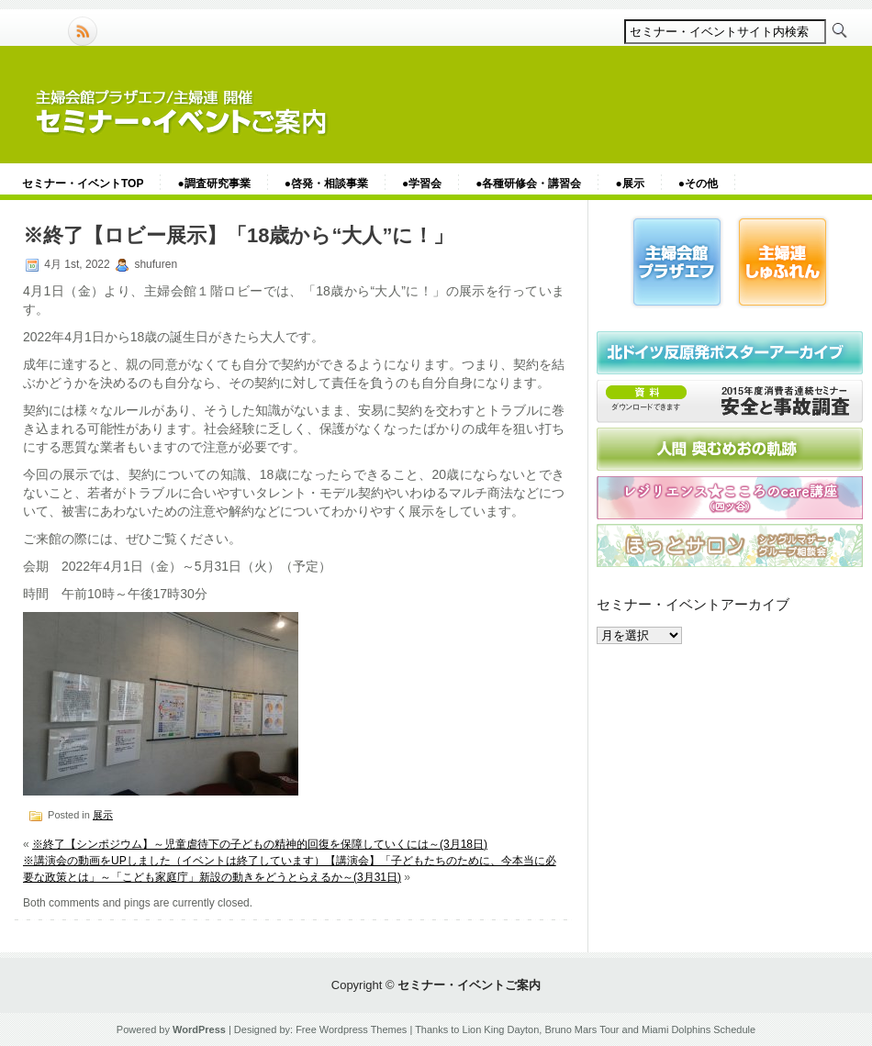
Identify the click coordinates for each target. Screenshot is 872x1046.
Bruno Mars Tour (581, 1029)
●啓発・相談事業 (326, 183)
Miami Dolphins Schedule (698, 1029)
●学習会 (422, 183)
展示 (103, 814)
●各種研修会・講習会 (528, 183)
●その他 (698, 183)
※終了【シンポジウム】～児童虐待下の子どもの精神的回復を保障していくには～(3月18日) (259, 844)
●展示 (629, 183)
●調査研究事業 (213, 183)
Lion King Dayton (501, 1029)
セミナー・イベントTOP (82, 183)
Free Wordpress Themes (351, 1029)
